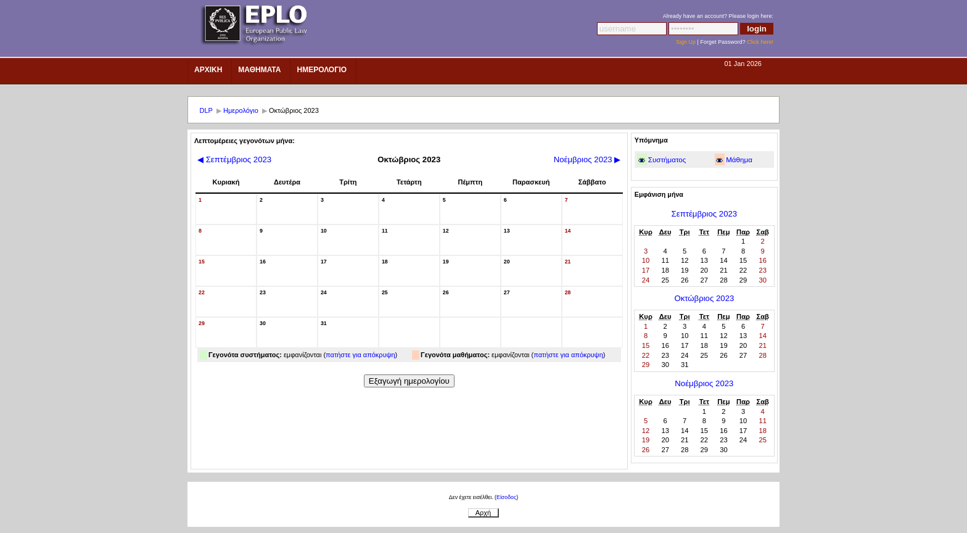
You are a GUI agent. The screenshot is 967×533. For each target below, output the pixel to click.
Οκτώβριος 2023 (704, 298)
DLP (206, 110)
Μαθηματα (259, 69)
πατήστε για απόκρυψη (360, 354)
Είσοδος (506, 497)
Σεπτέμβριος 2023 (234, 159)
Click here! (760, 42)
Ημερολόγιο (240, 110)
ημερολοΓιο (322, 69)
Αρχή (483, 512)
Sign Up (686, 42)
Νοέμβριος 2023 (587, 159)
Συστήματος (667, 159)
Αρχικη (208, 69)
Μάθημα (739, 159)
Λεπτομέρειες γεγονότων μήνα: (244, 140)
